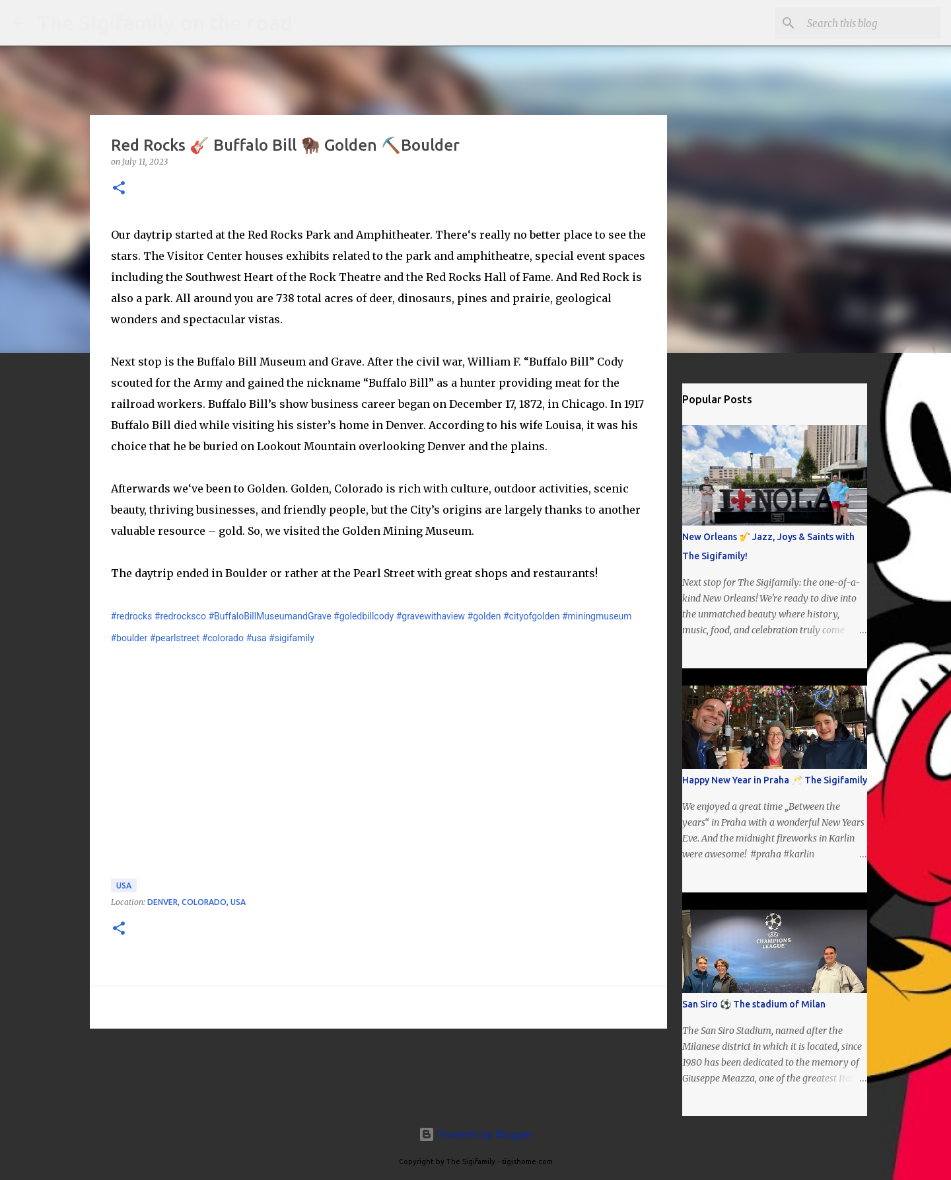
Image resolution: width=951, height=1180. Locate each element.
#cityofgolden (531, 616)
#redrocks (132, 616)
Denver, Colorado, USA (196, 902)
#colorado (223, 638)
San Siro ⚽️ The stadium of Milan (754, 1004)
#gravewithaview (430, 616)
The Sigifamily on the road (165, 22)
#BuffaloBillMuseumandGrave (269, 616)
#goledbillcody (364, 616)
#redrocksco (180, 616)
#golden (484, 616)
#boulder (129, 638)
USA (123, 885)
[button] (119, 189)
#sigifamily (291, 638)
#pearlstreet (175, 638)
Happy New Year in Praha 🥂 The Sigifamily (774, 780)
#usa (256, 638)
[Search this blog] (871, 23)
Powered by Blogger (475, 1134)
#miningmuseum (597, 616)
